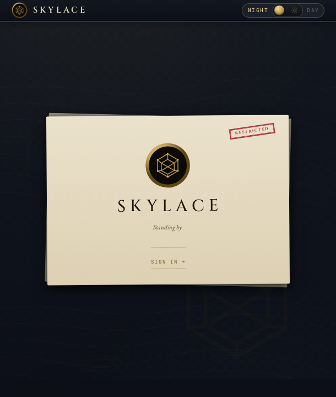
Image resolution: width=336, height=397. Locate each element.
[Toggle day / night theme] (287, 10)
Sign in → (168, 262)
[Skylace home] (50, 10)
